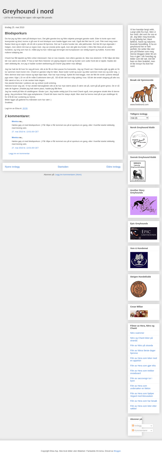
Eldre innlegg (113, 166)
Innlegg (137, 425)
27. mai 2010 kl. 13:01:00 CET (25, 131)
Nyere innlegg (12, 166)
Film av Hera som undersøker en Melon (140, 387)
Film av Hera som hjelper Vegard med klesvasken (142, 394)
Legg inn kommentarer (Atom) (68, 174)
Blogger (117, 451)
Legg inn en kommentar (19, 153)
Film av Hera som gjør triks (143, 365)
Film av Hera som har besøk (143, 401)
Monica (15, 121)
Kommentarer (139, 430)
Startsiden (63, 166)
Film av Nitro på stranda (141, 345)
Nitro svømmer (137, 333)
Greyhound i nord (28, 11)
